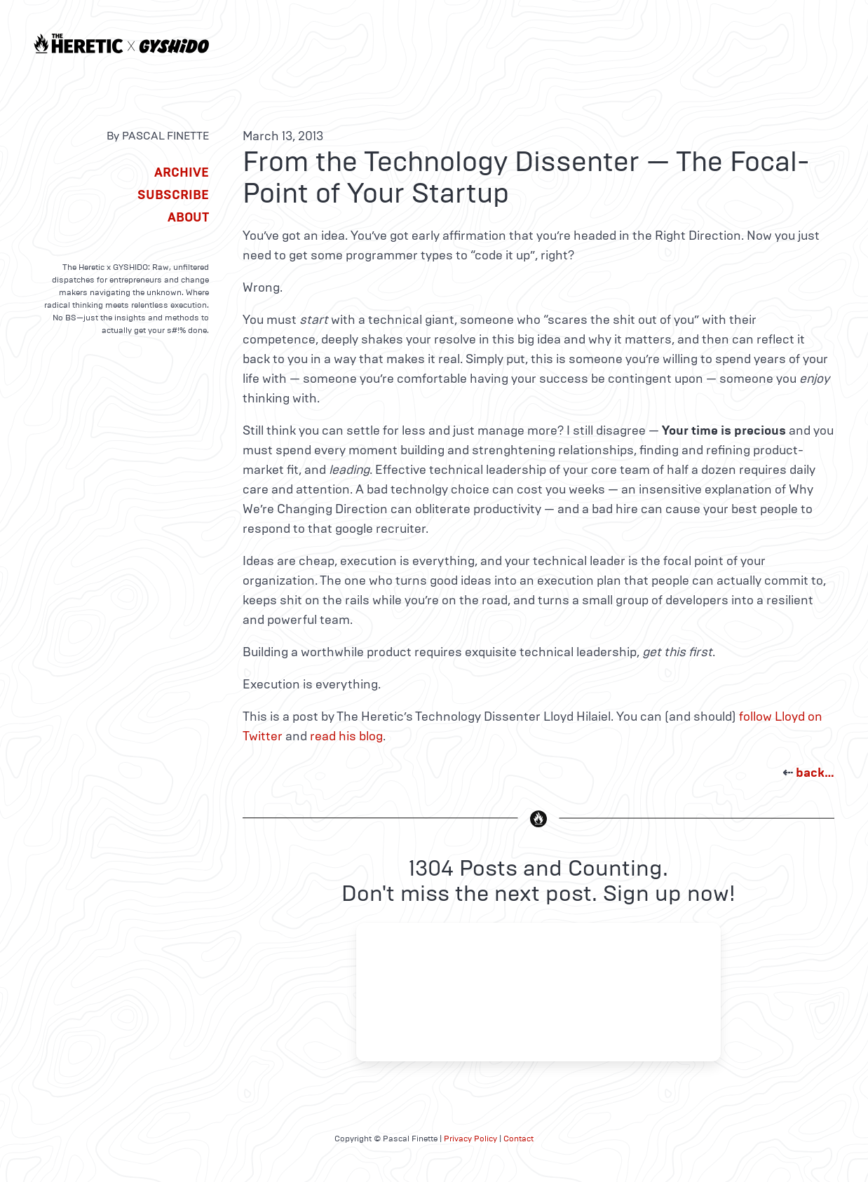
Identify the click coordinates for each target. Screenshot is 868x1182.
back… (815, 772)
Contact (518, 1138)
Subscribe (173, 195)
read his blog (346, 736)
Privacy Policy (470, 1138)
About (188, 217)
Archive (181, 172)
